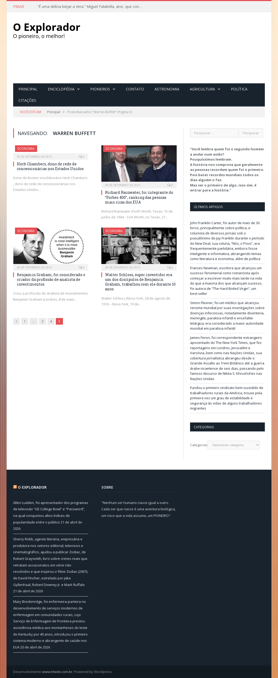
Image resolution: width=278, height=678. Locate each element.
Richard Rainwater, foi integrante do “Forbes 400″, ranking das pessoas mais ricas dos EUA (139, 197)
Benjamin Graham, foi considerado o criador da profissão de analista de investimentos (51, 279)
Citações (27, 100)
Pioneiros (100, 89)
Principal (27, 89)
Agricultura (202, 89)
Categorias (198, 445)
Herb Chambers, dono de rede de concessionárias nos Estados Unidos (50, 166)
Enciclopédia (61, 89)
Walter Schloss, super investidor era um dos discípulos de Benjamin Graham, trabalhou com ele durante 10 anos (140, 282)
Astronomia (167, 89)
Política (239, 89)
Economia (26, 148)
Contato (135, 89)
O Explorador (32, 487)
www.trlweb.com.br (57, 671)
